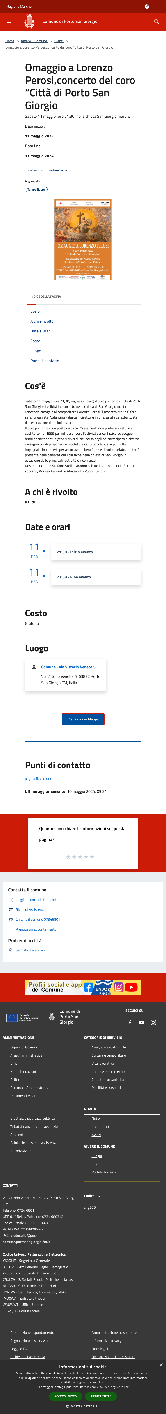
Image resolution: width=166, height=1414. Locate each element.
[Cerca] (156, 21)
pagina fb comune (38, 778)
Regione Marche (19, 6)
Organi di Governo (24, 1047)
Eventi (59, 41)
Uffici (14, 1063)
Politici (15, 1079)
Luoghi (97, 1156)
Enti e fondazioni (23, 1071)
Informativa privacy (106, 1340)
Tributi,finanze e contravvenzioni (35, 1126)
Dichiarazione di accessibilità (113, 1356)
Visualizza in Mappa (83, 719)
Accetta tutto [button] (65, 1396)
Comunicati (100, 1126)
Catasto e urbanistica (108, 1079)
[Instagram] (153, 1023)
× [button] (161, 1365)
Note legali (100, 1348)
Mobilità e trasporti (106, 1087)
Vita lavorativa (103, 1063)
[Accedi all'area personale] (147, 6)
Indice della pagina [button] (45, 296)
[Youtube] (141, 1023)
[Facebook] (129, 1023)
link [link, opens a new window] (126, 1387)
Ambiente (17, 1134)
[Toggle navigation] (9, 21)
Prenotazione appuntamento (32, 1332)
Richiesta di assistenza (27, 1356)
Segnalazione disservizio (29, 1340)
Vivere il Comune (34, 41)
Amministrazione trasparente (114, 1332)
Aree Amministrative (26, 1055)
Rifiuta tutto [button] (101, 1396)
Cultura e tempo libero (109, 1055)
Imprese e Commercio (108, 1071)
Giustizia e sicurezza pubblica (32, 1118)
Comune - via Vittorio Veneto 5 (68, 667)
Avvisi (96, 1134)
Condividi (36, 170)
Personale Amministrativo (30, 1087)
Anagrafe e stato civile (109, 1047)
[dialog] (83, 1387)
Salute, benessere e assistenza (33, 1142)
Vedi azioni (59, 170)
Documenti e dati (23, 1095)
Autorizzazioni (21, 1150)
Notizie (97, 1118)
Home (9, 41)
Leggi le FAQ (19, 1348)
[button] (83, 1406)
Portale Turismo (104, 1172)
